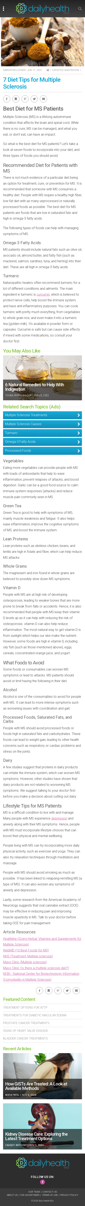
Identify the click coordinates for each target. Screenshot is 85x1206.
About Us (12, 1195)
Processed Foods (18, 451)
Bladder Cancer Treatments (25, 1038)
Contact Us (49, 1192)
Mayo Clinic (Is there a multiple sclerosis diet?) (36, 968)
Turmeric (11, 433)
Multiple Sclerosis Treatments (26, 415)
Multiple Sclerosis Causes (23, 424)
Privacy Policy (69, 1195)
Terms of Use (50, 1195)
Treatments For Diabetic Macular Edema (34, 1015)
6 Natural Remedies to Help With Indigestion (34, 387)
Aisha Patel (12, 1095)
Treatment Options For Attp (25, 1007)
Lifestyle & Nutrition (65, 70)
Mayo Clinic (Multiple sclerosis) (25, 962)
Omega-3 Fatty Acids (20, 442)
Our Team (34, 1192)
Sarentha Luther (14, 70)
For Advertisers (29, 1195)
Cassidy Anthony (16, 1145)
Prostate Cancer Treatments (26, 1023)
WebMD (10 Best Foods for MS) (26, 950)
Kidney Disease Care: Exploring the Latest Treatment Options (36, 1136)
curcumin (43, 294)
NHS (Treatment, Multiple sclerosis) (28, 956)
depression (59, 818)
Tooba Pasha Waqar (18, 395)
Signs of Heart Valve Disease (25, 1031)
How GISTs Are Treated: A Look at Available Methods (36, 1086)
